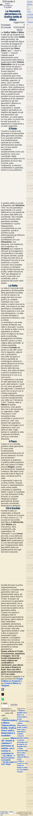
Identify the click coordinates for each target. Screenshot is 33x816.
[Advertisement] (17, 186)
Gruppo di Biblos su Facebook (12, 680)
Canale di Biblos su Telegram (11, 684)
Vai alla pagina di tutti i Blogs (8, 763)
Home (29, 2)
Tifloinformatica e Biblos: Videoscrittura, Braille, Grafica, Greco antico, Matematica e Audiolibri (9, 727)
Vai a (8, 758)
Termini (11, 811)
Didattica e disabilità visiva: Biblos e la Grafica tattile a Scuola (22, 715)
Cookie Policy (4, 811)
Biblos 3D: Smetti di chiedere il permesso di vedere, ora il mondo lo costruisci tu (9, 746)
